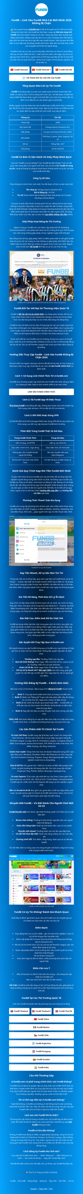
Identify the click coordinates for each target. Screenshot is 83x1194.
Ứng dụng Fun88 (17, 405)
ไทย (51, 1189)
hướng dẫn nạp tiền (49, 490)
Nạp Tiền (53, 1181)
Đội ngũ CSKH (45, 670)
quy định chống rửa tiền (56, 214)
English (33, 1189)
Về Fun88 (34, 246)
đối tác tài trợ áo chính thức (31, 314)
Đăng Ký (43, 1181)
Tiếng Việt (43, 1189)
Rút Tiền (62, 1181)
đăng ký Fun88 (55, 689)
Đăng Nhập (33, 1181)
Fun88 (12, 1181)
